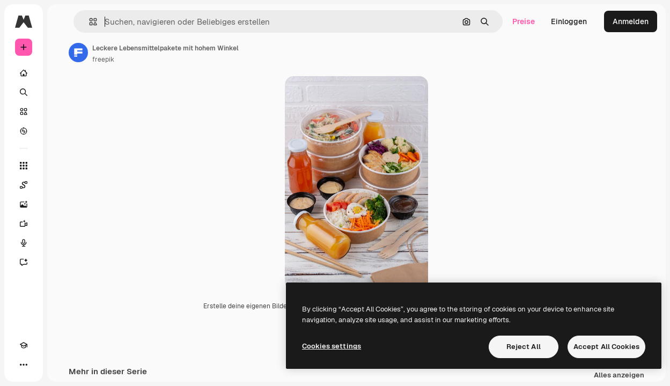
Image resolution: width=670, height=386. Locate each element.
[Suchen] (23, 92)
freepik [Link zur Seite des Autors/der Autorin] (103, 59)
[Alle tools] (23, 165)
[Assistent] (23, 262)
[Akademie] (23, 345)
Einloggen (569, 21)
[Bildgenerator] (23, 204)
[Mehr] (23, 364)
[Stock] (23, 111)
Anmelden (631, 21)
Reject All (523, 346)
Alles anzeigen (619, 376)
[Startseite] (23, 72)
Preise (523, 21)
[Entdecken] (23, 130)
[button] (89, 22)
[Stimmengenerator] (23, 242)
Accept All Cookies (606, 346)
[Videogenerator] (23, 223)
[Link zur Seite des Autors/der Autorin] (78, 52)
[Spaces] (23, 185)
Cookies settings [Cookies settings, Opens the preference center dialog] (331, 346)
